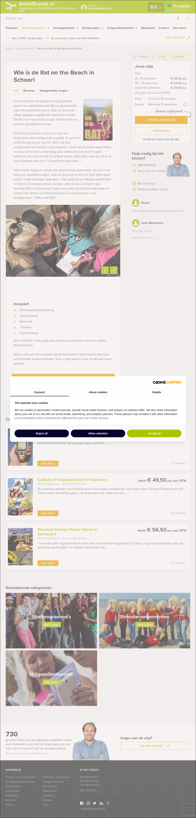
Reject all (41, 433)
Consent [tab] (39, 392)
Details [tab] (156, 392)
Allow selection (98, 433)
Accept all (154, 433)
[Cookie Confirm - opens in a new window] (167, 382)
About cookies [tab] (98, 392)
